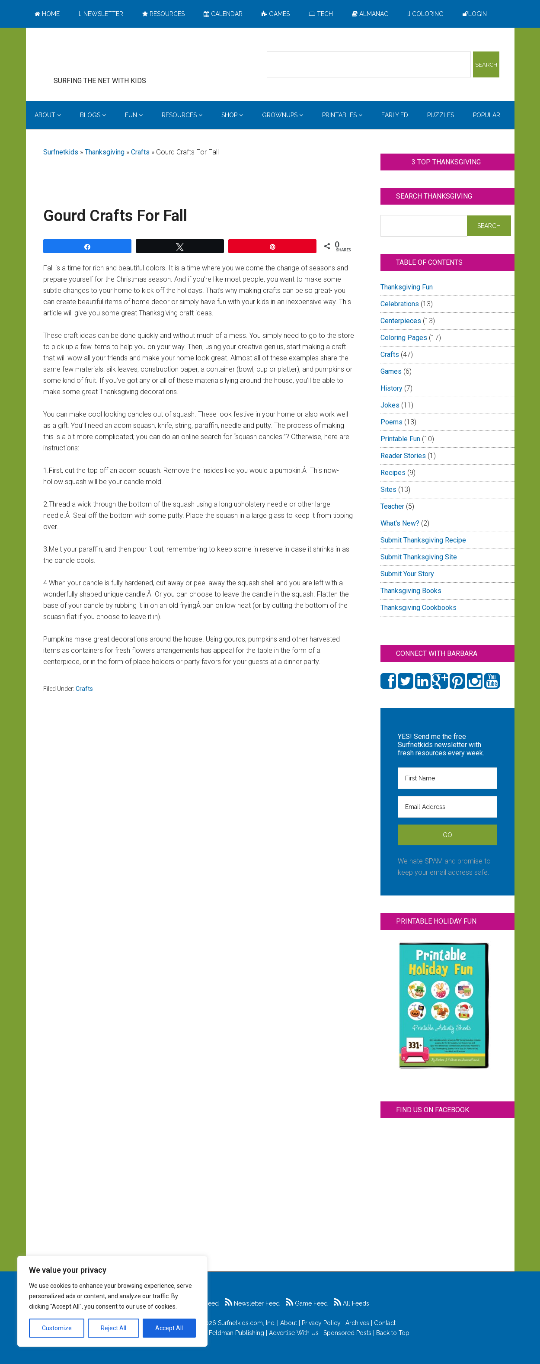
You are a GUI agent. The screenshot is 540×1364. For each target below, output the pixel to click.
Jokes (389, 405)
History (391, 388)
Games (391, 371)
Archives (357, 1322)
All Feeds (351, 1303)
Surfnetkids (60, 152)
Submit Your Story (407, 574)
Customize (57, 1328)
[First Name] (447, 778)
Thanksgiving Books (410, 591)
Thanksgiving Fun (406, 287)
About (288, 1322)
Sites (388, 489)
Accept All (169, 1328)
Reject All (113, 1328)
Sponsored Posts (347, 1332)
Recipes (393, 473)
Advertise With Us (294, 1332)
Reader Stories (403, 456)
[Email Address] (447, 807)
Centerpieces (400, 321)
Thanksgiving (105, 152)
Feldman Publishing (236, 1332)
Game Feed (307, 1303)
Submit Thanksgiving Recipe (423, 540)
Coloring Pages (403, 338)
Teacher (392, 506)
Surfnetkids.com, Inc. (246, 1322)
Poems (391, 422)
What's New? (399, 523)
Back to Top (392, 1332)
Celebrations (399, 304)
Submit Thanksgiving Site (418, 557)
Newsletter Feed (252, 1303)
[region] (112, 1301)
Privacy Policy (321, 1322)
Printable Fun (400, 439)
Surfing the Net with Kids (113, 55)
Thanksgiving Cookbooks (418, 607)
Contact (385, 1322)
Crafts (140, 152)
